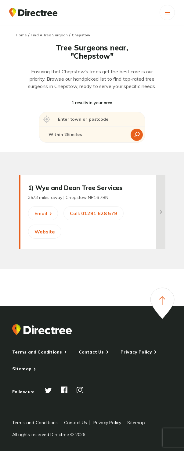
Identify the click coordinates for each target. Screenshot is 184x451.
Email (43, 213)
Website (44, 232)
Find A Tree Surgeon (49, 35)
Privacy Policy (136, 352)
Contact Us (91, 352)
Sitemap (21, 369)
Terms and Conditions (37, 352)
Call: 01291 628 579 (93, 213)
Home (21, 35)
